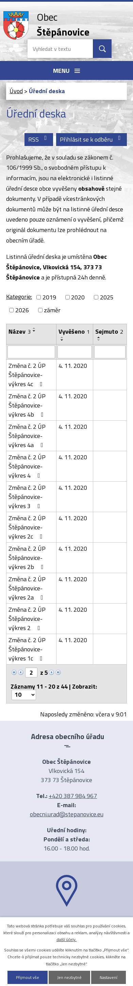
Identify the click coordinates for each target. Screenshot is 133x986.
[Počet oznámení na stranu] (24, 695)
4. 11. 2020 (73, 365)
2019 (49, 297)
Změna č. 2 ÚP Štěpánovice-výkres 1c (27, 649)
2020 (78, 297)
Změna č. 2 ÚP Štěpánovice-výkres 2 (27, 618)
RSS (39, 139)
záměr (52, 310)
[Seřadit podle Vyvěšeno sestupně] (62, 340)
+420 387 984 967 (73, 795)
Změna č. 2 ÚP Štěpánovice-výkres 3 (27, 496)
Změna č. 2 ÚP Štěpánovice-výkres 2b (27, 557)
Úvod (16, 91)
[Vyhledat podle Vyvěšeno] (74, 351)
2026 (22, 310)
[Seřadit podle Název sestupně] (34, 331)
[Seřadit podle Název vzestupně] (34, 328)
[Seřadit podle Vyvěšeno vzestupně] (62, 337)
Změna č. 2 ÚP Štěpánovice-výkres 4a (27, 435)
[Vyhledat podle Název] (31, 351)
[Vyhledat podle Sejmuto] (110, 351)
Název (20, 331)
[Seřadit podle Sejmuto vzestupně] (99, 337)
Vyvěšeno (74, 331)
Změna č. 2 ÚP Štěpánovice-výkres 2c (27, 527)
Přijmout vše (27, 977)
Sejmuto (109, 331)
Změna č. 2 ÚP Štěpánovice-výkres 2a (27, 588)
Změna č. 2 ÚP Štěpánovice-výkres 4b (27, 405)
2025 (107, 297)
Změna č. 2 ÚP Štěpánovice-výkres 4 (27, 466)
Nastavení (108, 977)
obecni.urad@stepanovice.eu (66, 814)
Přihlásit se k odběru (91, 139)
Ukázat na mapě (66, 920)
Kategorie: (19, 296)
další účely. (66, 939)
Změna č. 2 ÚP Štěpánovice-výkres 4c (27, 375)
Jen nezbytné (69, 977)
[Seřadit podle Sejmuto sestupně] (99, 340)
